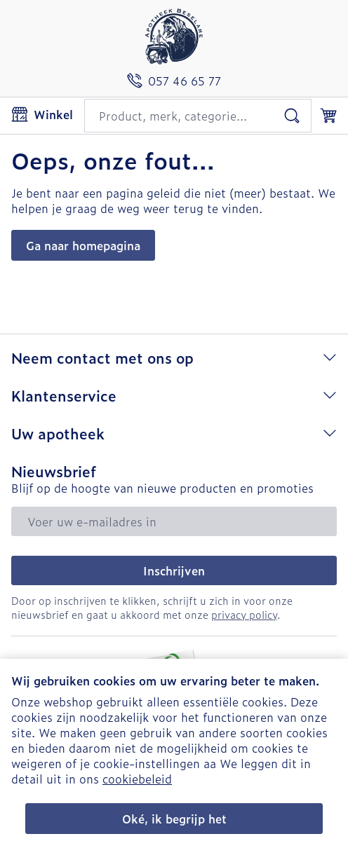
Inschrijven (174, 570)
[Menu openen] (42, 114)
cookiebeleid (137, 778)
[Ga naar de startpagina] (174, 36)
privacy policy (244, 614)
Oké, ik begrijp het (174, 818)
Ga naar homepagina (83, 245)
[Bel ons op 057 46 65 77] (174, 80)
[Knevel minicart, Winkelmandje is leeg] (328, 115)
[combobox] (198, 115)
